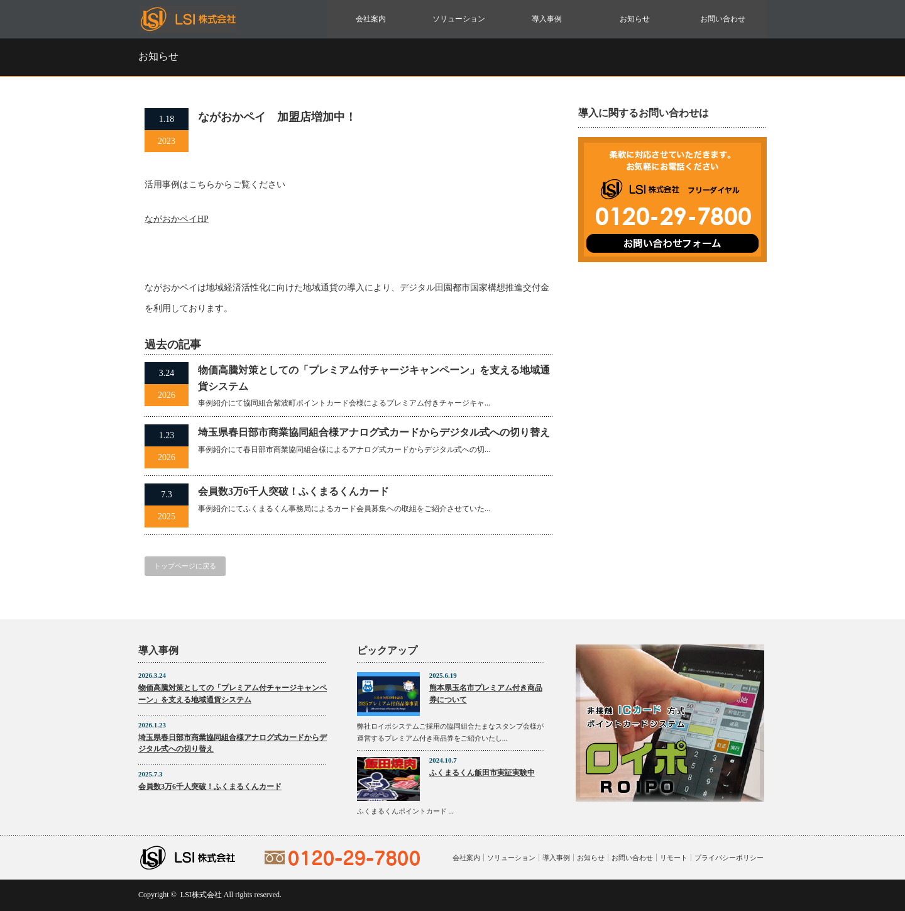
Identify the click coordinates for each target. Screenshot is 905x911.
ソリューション (458, 18)
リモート (674, 857)
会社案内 (371, 18)
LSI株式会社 (201, 894)
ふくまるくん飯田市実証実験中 (482, 772)
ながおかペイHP (177, 219)
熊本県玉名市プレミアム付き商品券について (485, 693)
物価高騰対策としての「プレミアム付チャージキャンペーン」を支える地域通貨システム (374, 378)
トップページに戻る (185, 566)
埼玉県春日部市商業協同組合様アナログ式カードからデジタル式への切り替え (374, 432)
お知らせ (635, 18)
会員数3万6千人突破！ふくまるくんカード (293, 491)
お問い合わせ (722, 18)
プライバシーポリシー (729, 857)
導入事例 (547, 18)
